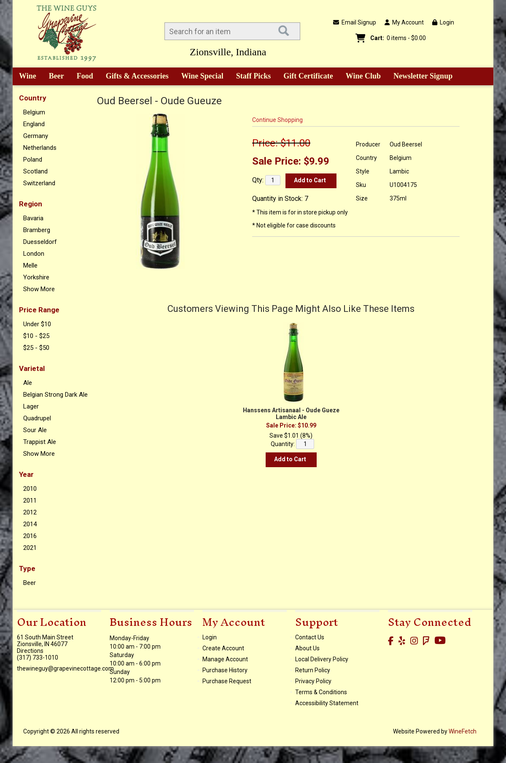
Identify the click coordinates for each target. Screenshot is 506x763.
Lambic (399, 171)
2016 (30, 536)
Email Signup (354, 22)
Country (32, 98)
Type (27, 568)
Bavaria (33, 218)
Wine (25, 77)
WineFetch (462, 731)
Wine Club (360, 77)
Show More (39, 289)
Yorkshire (36, 277)
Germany (35, 136)
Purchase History (225, 670)
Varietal (32, 368)
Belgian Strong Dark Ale (55, 394)
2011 (30, 500)
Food (82, 77)
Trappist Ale (39, 442)
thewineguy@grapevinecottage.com (65, 668)
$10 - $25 (36, 336)
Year (26, 474)
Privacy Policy (313, 681)
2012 (30, 512)
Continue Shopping (277, 119)
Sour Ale (35, 430)
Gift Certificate (308, 76)
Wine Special (202, 76)
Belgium (34, 112)
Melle (30, 265)
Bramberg (36, 230)
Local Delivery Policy (321, 659)
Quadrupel (37, 418)
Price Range (39, 310)
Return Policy (312, 670)
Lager (31, 406)
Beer (54, 77)
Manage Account (225, 659)
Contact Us (309, 637)
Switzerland (39, 183)
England (34, 124)
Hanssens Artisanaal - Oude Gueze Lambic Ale (291, 413)
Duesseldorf (40, 242)
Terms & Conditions (321, 692)
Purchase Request (226, 681)
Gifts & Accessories (134, 77)
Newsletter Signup (422, 76)
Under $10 (37, 324)
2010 (30, 488)
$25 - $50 (36, 348)
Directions (30, 650)
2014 (30, 524)
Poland (32, 159)
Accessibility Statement (326, 703)
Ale (27, 383)
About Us (307, 648)
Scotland (35, 171)
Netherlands (40, 148)
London (33, 253)
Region (30, 204)
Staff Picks (253, 76)
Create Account (223, 648)
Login (443, 22)
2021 (30, 548)
